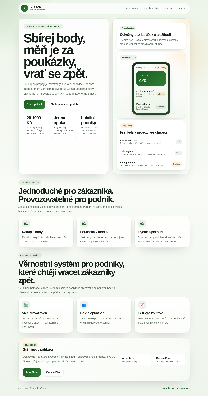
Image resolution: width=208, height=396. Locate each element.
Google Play (53, 372)
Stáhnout (169, 8)
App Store (32, 372)
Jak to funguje (132, 8)
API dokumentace (181, 388)
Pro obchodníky (151, 8)
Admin (182, 8)
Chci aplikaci (34, 104)
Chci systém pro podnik (64, 104)
